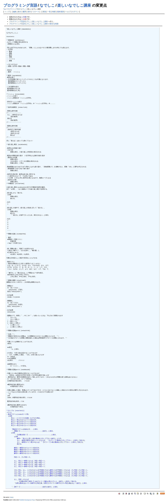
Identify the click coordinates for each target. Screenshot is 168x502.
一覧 (49, 12)
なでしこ (47, 5)
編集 (14, 12)
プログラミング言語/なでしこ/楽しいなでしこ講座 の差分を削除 (33, 24)
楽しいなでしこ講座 (74, 5)
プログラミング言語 (20, 5)
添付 (29, 12)
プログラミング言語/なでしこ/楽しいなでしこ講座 (28, 21)
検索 (54, 12)
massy (11, 497)
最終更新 (60, 12)
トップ (7, 12)
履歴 (24, 12)
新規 (44, 12)
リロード (35, 12)
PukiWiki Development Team (27, 500)
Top (4, 9)
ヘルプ (68, 12)
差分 (19, 12)
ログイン (75, 12)
